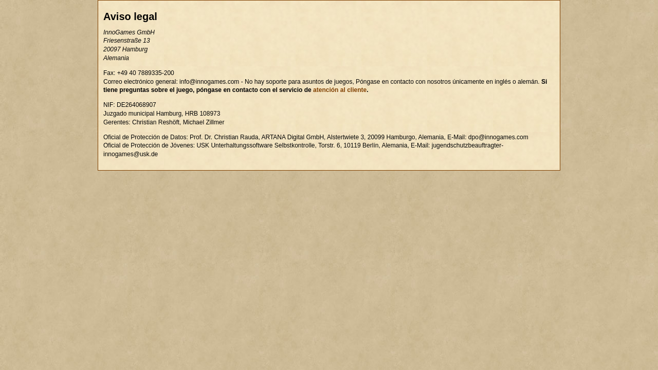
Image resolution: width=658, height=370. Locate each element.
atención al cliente (340, 90)
